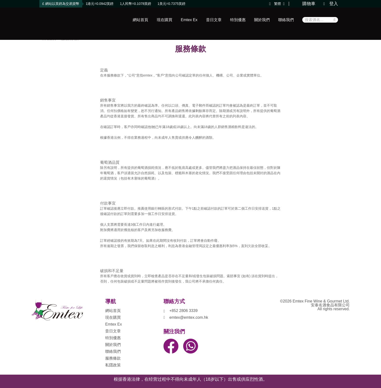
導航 (110, 301)
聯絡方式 (174, 301)
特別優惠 (238, 20)
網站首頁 (140, 20)
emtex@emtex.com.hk (188, 317)
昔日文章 (214, 20)
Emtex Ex (189, 20)
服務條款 (113, 358)
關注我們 (174, 331)
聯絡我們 (286, 20)
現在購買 (164, 20)
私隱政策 (113, 365)
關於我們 (262, 20)
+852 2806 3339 (183, 311)
